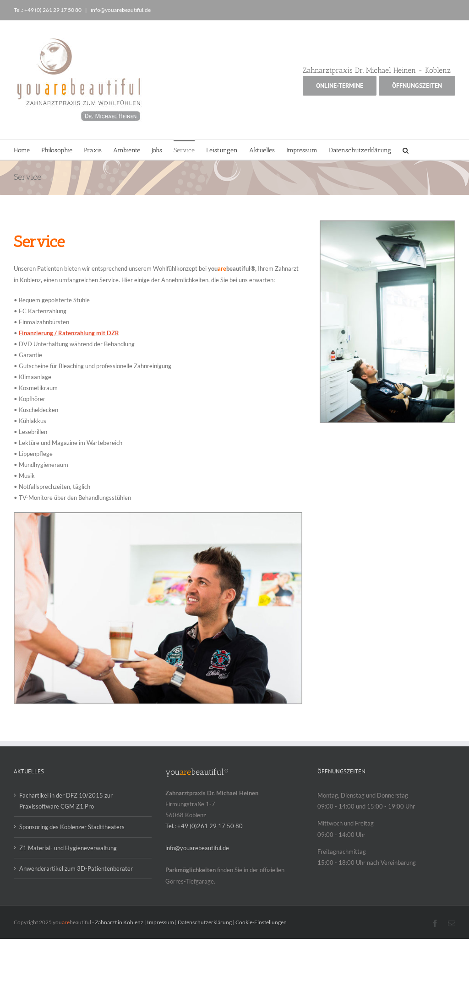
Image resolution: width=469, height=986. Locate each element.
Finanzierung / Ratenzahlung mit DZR (69, 333)
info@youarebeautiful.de (120, 9)
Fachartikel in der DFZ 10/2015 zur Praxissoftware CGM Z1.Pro (66, 801)
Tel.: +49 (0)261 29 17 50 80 (204, 826)
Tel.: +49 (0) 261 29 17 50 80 (48, 9)
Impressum (160, 922)
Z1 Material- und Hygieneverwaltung (68, 848)
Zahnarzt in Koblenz (119, 922)
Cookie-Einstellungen (261, 922)
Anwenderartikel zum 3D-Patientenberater (76, 868)
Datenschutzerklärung (205, 922)
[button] (406, 150)
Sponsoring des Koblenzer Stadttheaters (72, 827)
